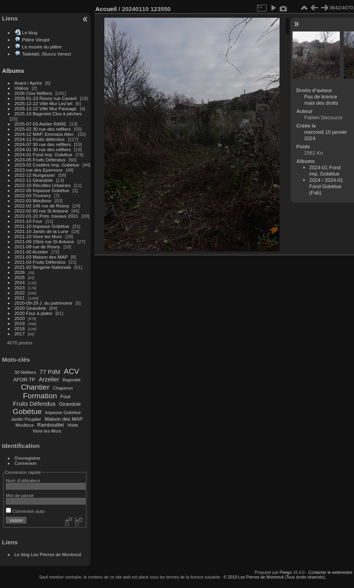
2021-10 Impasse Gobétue (42, 226)
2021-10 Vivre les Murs (38, 236)
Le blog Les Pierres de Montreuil (48, 554)
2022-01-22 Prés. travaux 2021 (46, 215)
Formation (40, 396)
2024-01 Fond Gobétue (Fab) (326, 186)
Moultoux (24, 425)
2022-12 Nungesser (35, 175)
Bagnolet (71, 379)
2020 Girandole (30, 308)
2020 (20, 318)
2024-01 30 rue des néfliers (43, 149)
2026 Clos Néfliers (33, 93)
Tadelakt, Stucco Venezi (46, 53)
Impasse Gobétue (63, 412)
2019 (20, 323)
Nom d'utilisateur (23, 480)
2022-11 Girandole (34, 180)
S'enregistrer (28, 457)
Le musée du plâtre (42, 46)
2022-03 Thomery (33, 195)
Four (65, 396)
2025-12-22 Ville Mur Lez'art (43, 103)
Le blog (29, 32)
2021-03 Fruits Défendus (40, 261)
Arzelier (49, 379)
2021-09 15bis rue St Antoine (44, 241)
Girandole (70, 404)
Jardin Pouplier (26, 419)
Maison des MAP (63, 419)
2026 (20, 272)
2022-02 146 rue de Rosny (42, 205)
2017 (20, 333)
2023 (20, 287)
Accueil (106, 9)
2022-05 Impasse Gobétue (42, 190)
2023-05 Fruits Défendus (40, 159)
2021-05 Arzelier (31, 251)
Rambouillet (50, 425)
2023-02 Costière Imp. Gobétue (47, 164)
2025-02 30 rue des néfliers (43, 128)
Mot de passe (20, 495)
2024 (20, 282)
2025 (20, 277)
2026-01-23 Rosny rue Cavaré (46, 98)
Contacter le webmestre (330, 572)
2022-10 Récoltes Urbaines (43, 185)
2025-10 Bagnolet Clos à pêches (48, 113)
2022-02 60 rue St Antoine (42, 210)
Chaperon (63, 388)
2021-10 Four (29, 221)
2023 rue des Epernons (39, 169)
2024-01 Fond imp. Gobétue (43, 154)
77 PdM (49, 371)
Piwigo (286, 572)
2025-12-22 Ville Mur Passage (46, 108)
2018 (20, 328)
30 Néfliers (25, 372)
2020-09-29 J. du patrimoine (43, 302)
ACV (71, 371)
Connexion (26, 463)
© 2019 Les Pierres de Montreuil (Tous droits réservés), (275, 577)
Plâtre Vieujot (36, 39)
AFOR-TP (24, 380)
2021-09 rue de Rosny (37, 246)
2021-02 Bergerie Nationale (43, 267)
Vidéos (22, 88)
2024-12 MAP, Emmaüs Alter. (45, 134)
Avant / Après (28, 82)
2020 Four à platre (33, 313)
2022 (20, 292)
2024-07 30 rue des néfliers (43, 144)
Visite (72, 425)
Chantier (35, 387)
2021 (20, 297)
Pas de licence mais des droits (321, 100)
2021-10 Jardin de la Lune (42, 231)
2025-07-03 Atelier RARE (41, 123)
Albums (13, 70)
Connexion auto (25, 511)
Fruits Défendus (34, 403)
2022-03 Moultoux (33, 200)
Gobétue (27, 411)
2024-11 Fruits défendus (40, 139)
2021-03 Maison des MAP (41, 256)
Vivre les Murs (47, 431)
